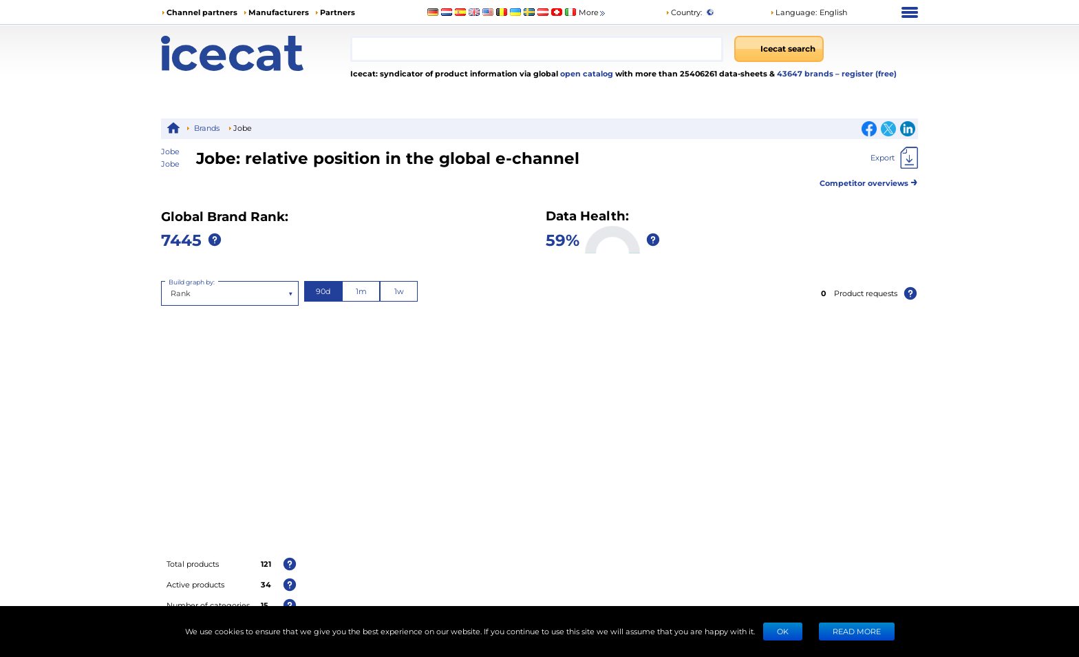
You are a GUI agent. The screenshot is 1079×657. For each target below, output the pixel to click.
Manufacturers (278, 12)
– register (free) (866, 73)
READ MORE (857, 631)
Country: (683, 12)
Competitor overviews (869, 180)
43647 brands (806, 73)
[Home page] (255, 53)
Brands (207, 128)
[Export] (894, 158)
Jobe (170, 163)
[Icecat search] (779, 49)
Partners (337, 12)
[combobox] (536, 49)
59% (562, 239)
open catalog (585, 73)
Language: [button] (793, 12)
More (593, 12)
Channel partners (202, 12)
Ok (783, 631)
